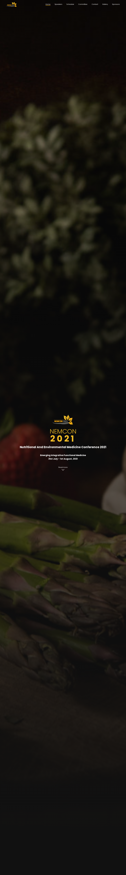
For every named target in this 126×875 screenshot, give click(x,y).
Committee (82, 4)
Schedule (70, 4)
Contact (95, 4)
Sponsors (116, 4)
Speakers (58, 4)
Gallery (105, 4)
